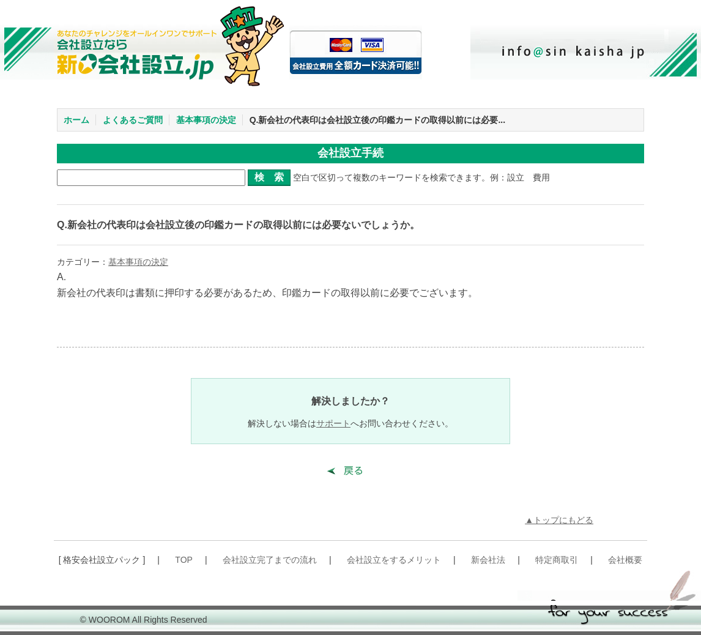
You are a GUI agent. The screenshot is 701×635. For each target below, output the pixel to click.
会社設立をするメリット (394, 560)
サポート (333, 423)
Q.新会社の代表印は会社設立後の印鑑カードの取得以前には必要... (377, 120)
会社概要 (625, 560)
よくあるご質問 (133, 120)
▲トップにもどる (559, 520)
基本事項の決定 (206, 120)
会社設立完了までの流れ (270, 560)
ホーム (76, 120)
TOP (184, 560)
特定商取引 (556, 560)
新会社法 (488, 560)
